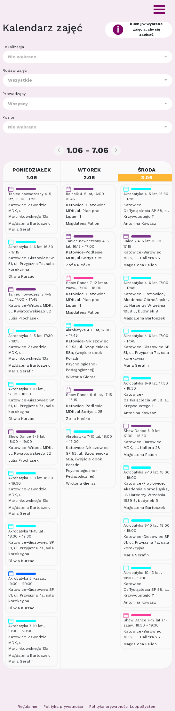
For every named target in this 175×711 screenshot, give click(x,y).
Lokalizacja (13, 47)
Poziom (10, 117)
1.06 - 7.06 (87, 150)
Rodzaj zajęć (15, 70)
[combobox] (87, 56)
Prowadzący (14, 94)
